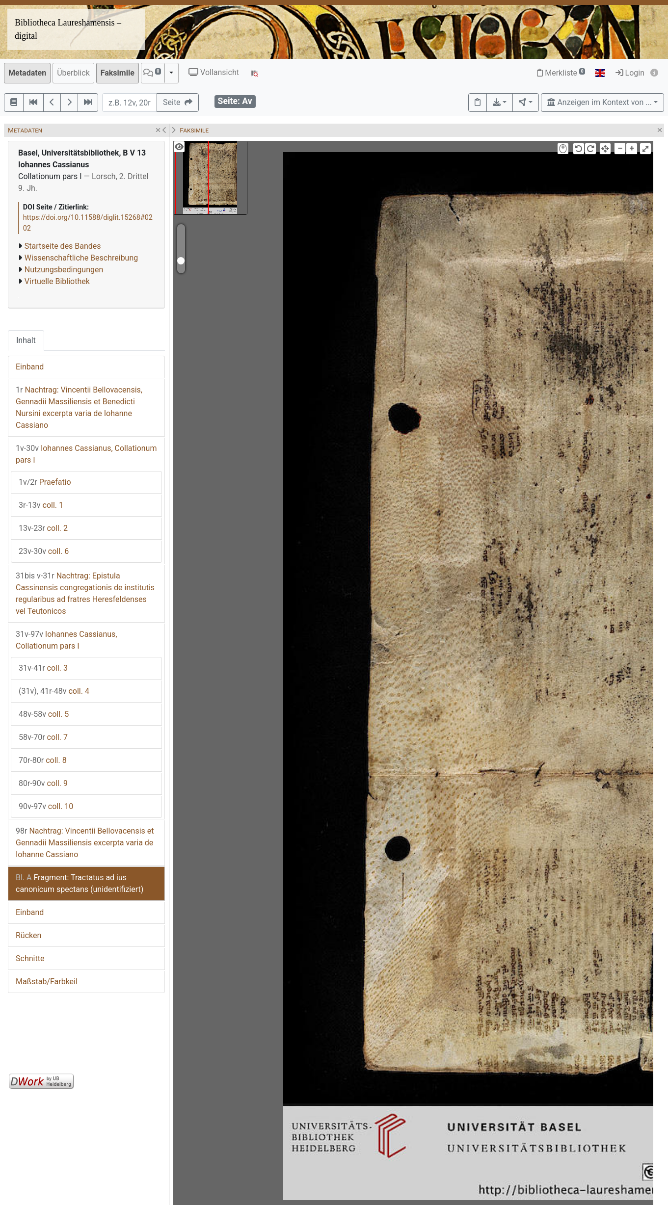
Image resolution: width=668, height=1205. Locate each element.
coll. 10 (46, 806)
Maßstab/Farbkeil (47, 981)
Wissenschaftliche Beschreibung (81, 257)
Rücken (28, 935)
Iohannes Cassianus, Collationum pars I (86, 454)
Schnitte (30, 958)
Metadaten (27, 73)
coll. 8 (43, 760)
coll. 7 (43, 737)
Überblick (73, 73)
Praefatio (45, 482)
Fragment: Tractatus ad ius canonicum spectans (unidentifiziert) (79, 883)
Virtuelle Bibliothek (57, 281)
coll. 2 (43, 528)
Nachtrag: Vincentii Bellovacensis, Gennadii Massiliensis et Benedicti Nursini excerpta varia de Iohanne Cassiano (79, 407)
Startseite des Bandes (63, 246)
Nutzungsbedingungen (64, 269)
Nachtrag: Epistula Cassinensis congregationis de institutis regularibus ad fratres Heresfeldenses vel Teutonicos (85, 593)
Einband (30, 366)
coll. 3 (43, 668)
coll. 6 (44, 551)
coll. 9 (43, 783)
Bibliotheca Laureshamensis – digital (68, 29)
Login (629, 73)
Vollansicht (213, 72)
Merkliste (561, 73)
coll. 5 (44, 714)
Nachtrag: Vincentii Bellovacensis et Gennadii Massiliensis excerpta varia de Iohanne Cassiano (85, 842)
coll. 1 (41, 505)
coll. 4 (54, 691)
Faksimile (117, 73)
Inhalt (26, 340)
